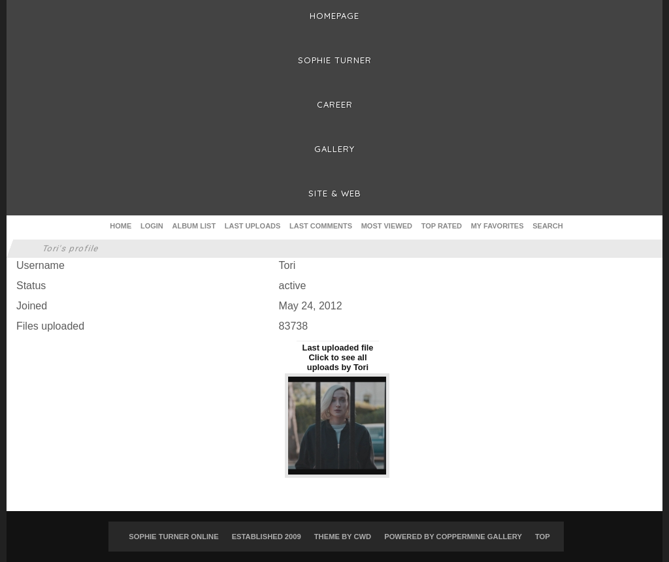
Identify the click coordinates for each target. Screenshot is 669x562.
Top (542, 536)
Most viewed (386, 226)
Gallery (334, 149)
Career (335, 104)
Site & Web (334, 193)
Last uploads (253, 226)
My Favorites (497, 226)
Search (547, 226)
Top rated (441, 226)
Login (151, 226)
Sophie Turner (335, 60)
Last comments (320, 226)
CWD (362, 536)
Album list (194, 226)
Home (120, 226)
